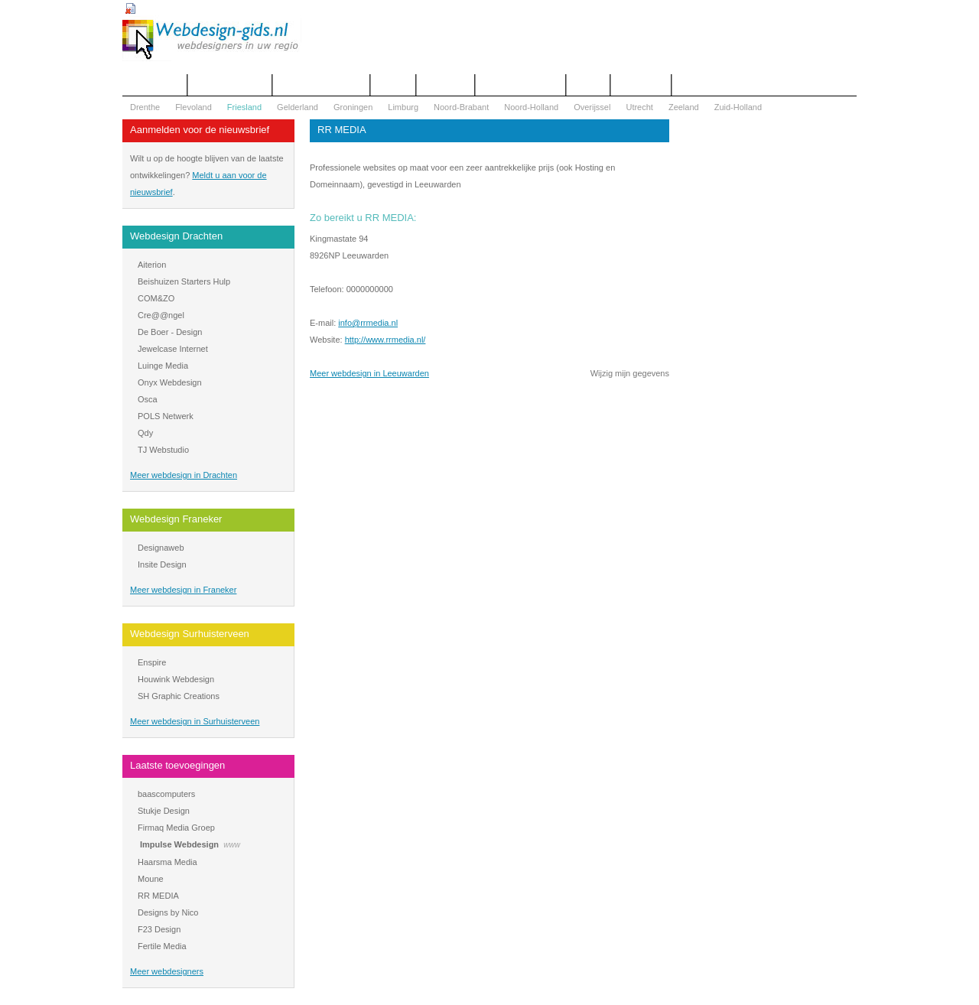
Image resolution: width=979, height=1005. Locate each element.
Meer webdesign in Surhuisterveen (194, 721)
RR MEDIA (158, 895)
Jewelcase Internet (173, 348)
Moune (151, 878)
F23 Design (159, 929)
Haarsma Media (167, 862)
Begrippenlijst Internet (321, 84)
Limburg (403, 107)
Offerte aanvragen (229, 84)
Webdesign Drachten (176, 236)
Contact (393, 84)
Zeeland (683, 107)
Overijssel (592, 107)
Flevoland (193, 107)
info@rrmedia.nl (368, 322)
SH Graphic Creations (179, 696)
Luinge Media (163, 365)
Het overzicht (154, 84)
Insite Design (162, 564)
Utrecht (639, 107)
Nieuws (588, 84)
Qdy (145, 432)
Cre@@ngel (161, 315)
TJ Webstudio (163, 449)
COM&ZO (156, 298)
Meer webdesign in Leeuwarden (369, 373)
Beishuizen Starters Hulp (184, 281)
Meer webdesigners (166, 971)
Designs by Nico (168, 912)
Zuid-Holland (738, 107)
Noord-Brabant (461, 107)
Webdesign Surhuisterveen (189, 633)
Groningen (352, 107)
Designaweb (161, 547)
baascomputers (166, 793)
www (231, 845)
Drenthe (145, 107)
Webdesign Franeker (176, 519)
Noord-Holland (531, 107)
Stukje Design (164, 810)
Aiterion (152, 264)
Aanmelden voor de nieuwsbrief (199, 129)
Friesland (244, 107)
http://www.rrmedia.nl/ (385, 339)
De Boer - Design (170, 332)
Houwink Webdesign (176, 679)
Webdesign (445, 84)
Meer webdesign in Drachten (183, 475)
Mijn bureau (640, 84)
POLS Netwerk (166, 416)
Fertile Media (162, 946)
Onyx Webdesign (170, 382)
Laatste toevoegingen (177, 765)
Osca (148, 399)
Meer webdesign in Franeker (183, 589)
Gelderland (297, 107)
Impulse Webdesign (179, 844)
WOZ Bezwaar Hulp (520, 84)
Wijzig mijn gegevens (629, 373)
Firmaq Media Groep (176, 827)
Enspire (152, 662)
